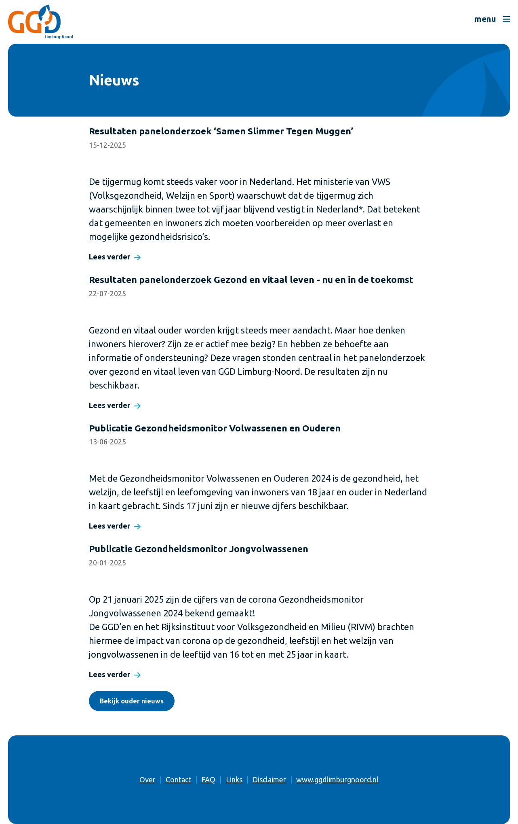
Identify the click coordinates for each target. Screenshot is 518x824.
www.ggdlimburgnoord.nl (337, 779)
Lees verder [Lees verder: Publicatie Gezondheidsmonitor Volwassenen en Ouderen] (109, 526)
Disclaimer (269, 779)
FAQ (208, 779)
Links (234, 779)
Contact (178, 779)
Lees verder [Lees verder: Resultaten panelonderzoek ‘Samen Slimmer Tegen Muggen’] (109, 257)
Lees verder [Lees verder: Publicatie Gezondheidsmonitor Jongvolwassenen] (109, 674)
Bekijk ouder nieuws (132, 701)
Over (147, 779)
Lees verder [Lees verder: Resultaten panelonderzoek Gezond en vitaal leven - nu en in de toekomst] (109, 405)
